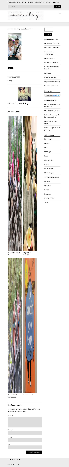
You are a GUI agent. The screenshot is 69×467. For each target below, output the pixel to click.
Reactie (10, 415)
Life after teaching (50, 77)
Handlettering (48, 160)
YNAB (46, 202)
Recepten (47, 185)
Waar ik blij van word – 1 (52, 86)
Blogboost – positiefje (30, 253)
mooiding (25, 29)
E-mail (10, 437)
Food (46, 156)
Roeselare (47, 194)
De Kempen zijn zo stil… (15, 253)
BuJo (46, 147)
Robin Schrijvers (49, 115)
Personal (47, 181)
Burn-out (56, 111)
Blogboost (47, 139)
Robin (46, 128)
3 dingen (10, 81)
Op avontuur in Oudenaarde (15, 395)
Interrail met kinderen (51, 62)
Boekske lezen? (49, 58)
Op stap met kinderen (51, 177)
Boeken (46, 143)
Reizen (46, 190)
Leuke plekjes (48, 169)
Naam (10, 430)
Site (9, 444)
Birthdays (47, 73)
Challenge (47, 152)
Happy (46, 164)
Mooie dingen (48, 173)
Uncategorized (49, 198)
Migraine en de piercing (52, 81)
